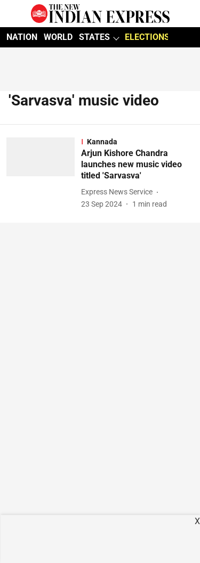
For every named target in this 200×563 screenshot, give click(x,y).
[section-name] (137, 141)
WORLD (58, 37)
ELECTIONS (147, 37)
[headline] (137, 164)
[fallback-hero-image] (43, 173)
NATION (21, 37)
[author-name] (119, 192)
